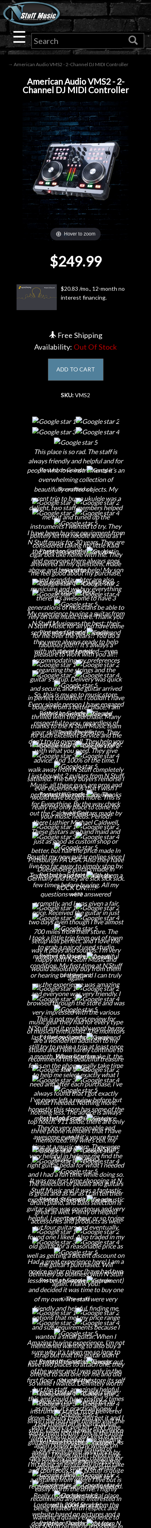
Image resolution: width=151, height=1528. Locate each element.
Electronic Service (75, 1181)
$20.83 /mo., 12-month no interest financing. (71, 297)
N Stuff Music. (34, 1514)
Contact (75, 1082)
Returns (75, 1254)
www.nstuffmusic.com (83, 1427)
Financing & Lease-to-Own (75, 1226)
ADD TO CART (75, 369)
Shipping (76, 1240)
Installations (75, 1152)
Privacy (75, 1268)
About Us (76, 1068)
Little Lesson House (75, 1124)
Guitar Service (75, 1166)
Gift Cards (75, 1282)
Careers (76, 1096)
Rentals (75, 1138)
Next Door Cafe (75, 1110)
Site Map (75, 1310)
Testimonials (76, 1296)
